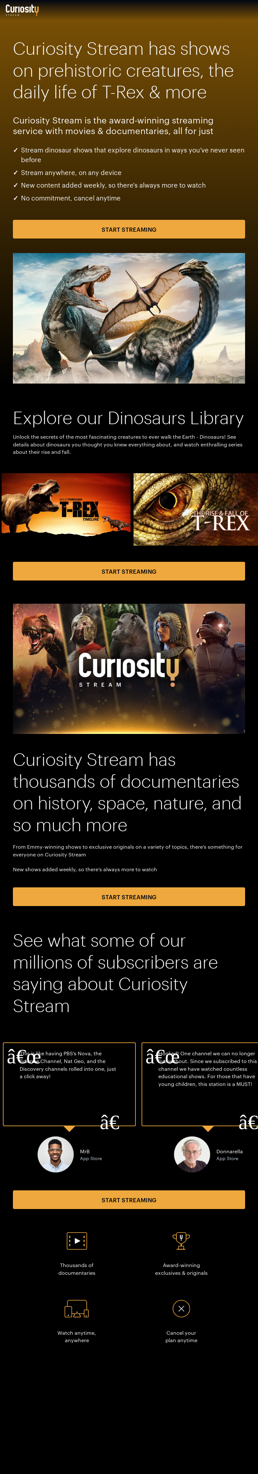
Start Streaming (129, 229)
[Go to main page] (22, 10)
